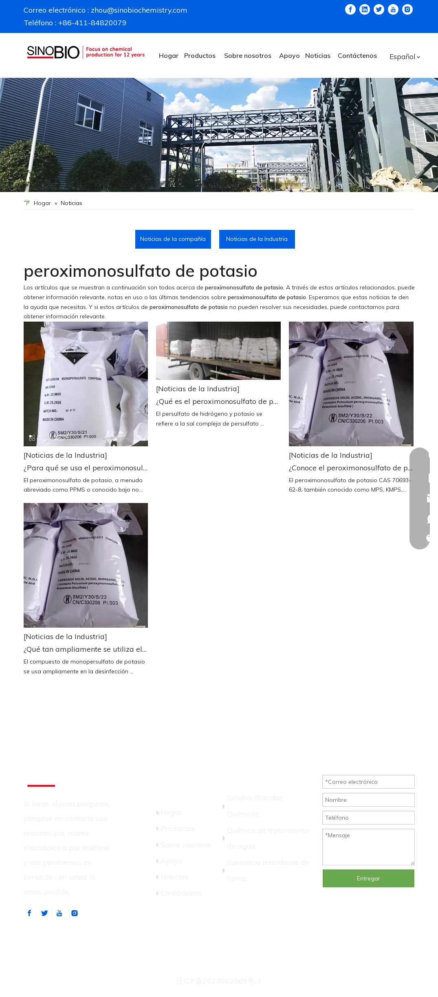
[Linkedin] (367, 9)
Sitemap (127, 966)
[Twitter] (381, 9)
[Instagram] (410, 9)
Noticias (174, 877)
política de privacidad (288, 966)
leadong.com (222, 966)
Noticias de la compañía (173, 239)
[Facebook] (353, 9)
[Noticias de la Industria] (65, 455)
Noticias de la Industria (257, 239)
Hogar (171, 812)
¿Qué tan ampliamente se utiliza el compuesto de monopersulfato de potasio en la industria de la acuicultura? (86, 649)
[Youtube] (396, 9)
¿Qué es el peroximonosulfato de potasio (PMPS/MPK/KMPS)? (218, 401)
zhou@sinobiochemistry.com (136, 10)
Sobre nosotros (186, 844)
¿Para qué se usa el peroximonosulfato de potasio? (86, 467)
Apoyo (172, 860)
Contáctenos (181, 893)
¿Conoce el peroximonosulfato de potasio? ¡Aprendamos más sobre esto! (351, 467)
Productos (178, 828)
